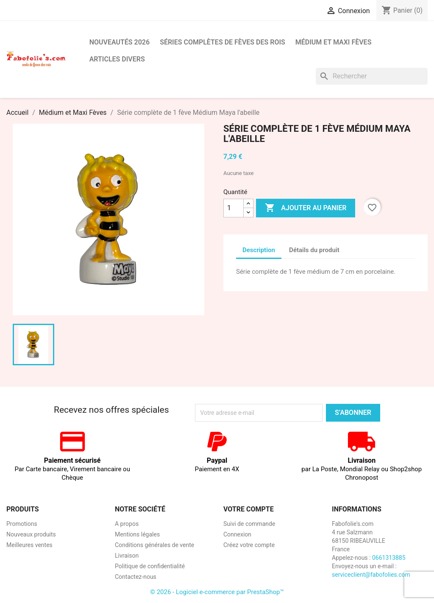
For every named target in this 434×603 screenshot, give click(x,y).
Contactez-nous (135, 576)
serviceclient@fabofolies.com (371, 574)
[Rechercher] (372, 76)
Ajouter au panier (305, 208)
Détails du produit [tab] (314, 250)
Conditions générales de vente (154, 545)
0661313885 (389, 557)
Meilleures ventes (29, 545)
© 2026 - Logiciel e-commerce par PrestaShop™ (217, 592)
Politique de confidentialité (150, 566)
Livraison (127, 555)
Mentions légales (137, 534)
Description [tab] (258, 250)
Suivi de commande (249, 523)
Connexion (237, 534)
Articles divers (117, 59)
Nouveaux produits (31, 534)
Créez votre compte (249, 545)
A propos (127, 523)
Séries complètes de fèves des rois (222, 42)
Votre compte (248, 509)
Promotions (21, 523)
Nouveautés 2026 (119, 42)
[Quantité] (233, 208)
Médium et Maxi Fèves (333, 42)
